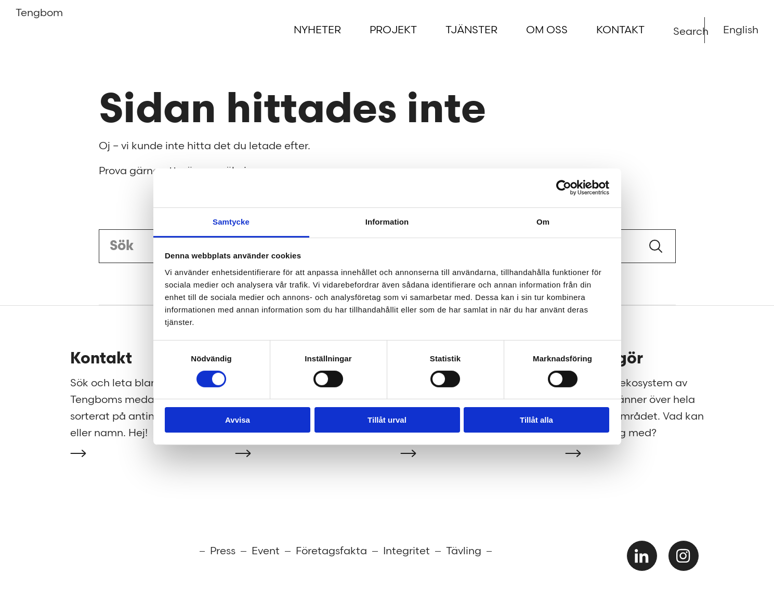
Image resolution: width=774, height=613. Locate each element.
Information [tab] (387, 221)
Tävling (463, 551)
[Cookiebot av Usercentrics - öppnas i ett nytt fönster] (563, 187)
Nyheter (317, 30)
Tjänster (471, 30)
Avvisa (237, 419)
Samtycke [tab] (231, 221)
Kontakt (620, 30)
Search (679, 30)
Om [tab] (542, 221)
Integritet (406, 551)
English (740, 30)
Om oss (547, 30)
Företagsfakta (331, 551)
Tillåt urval (387, 419)
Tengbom (32, 16)
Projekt (393, 30)
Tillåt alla (536, 419)
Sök (655, 246)
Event (266, 551)
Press (222, 551)
